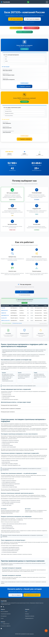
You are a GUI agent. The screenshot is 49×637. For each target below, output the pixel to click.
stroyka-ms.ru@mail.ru (6, 626)
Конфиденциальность (29, 618)
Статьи (2, 618)
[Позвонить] (28, 2)
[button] (46, 630)
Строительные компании (32, 595)
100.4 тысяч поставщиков (32, 19)
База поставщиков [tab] (24, 292)
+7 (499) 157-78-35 (5, 624)
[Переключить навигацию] (47, 2)
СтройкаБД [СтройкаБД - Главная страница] (5, 2)
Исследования (3, 616)
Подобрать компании (24, 86)
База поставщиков (15, 595)
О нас (26, 611)
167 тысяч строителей (15, 19)
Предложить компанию (29, 616)
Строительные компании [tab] (24, 295)
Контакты (27, 613)
